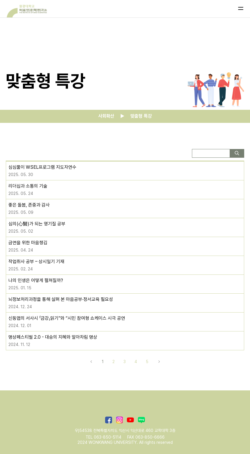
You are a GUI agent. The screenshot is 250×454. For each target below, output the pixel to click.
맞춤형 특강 (141, 116)
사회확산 (106, 116)
